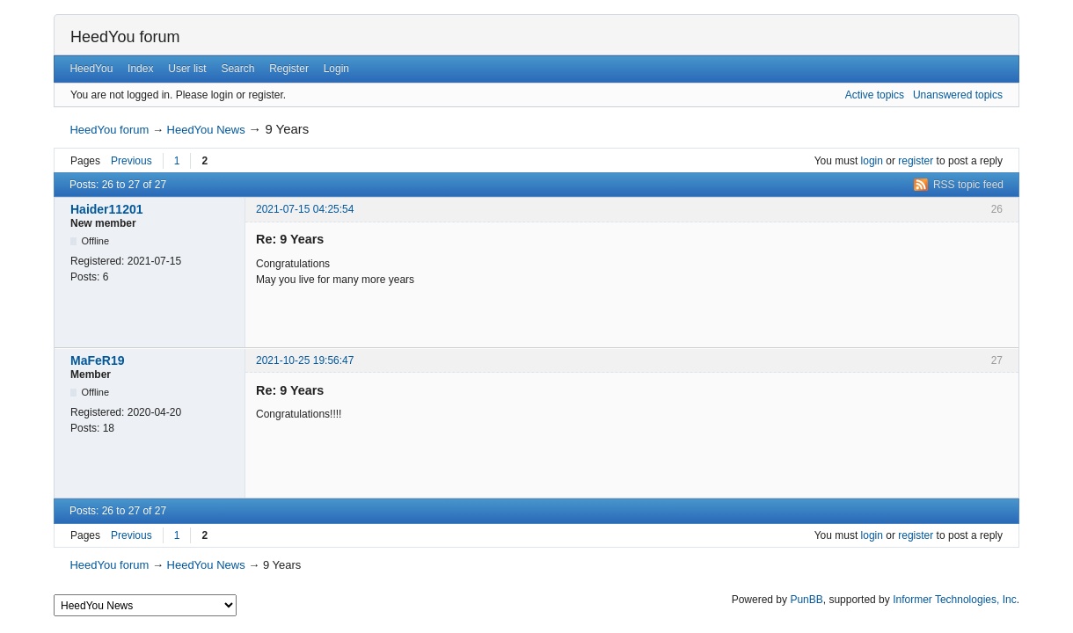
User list (187, 68)
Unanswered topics (958, 95)
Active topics (874, 95)
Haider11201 (106, 209)
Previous (131, 161)
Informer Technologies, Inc (955, 599)
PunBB (806, 599)
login (872, 161)
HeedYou (91, 68)
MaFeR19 (97, 360)
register (915, 161)
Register (289, 68)
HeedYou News (206, 129)
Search (237, 68)
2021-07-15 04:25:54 (305, 209)
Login (336, 68)
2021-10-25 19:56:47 (305, 360)
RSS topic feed (968, 184)
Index (140, 68)
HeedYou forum (124, 37)
